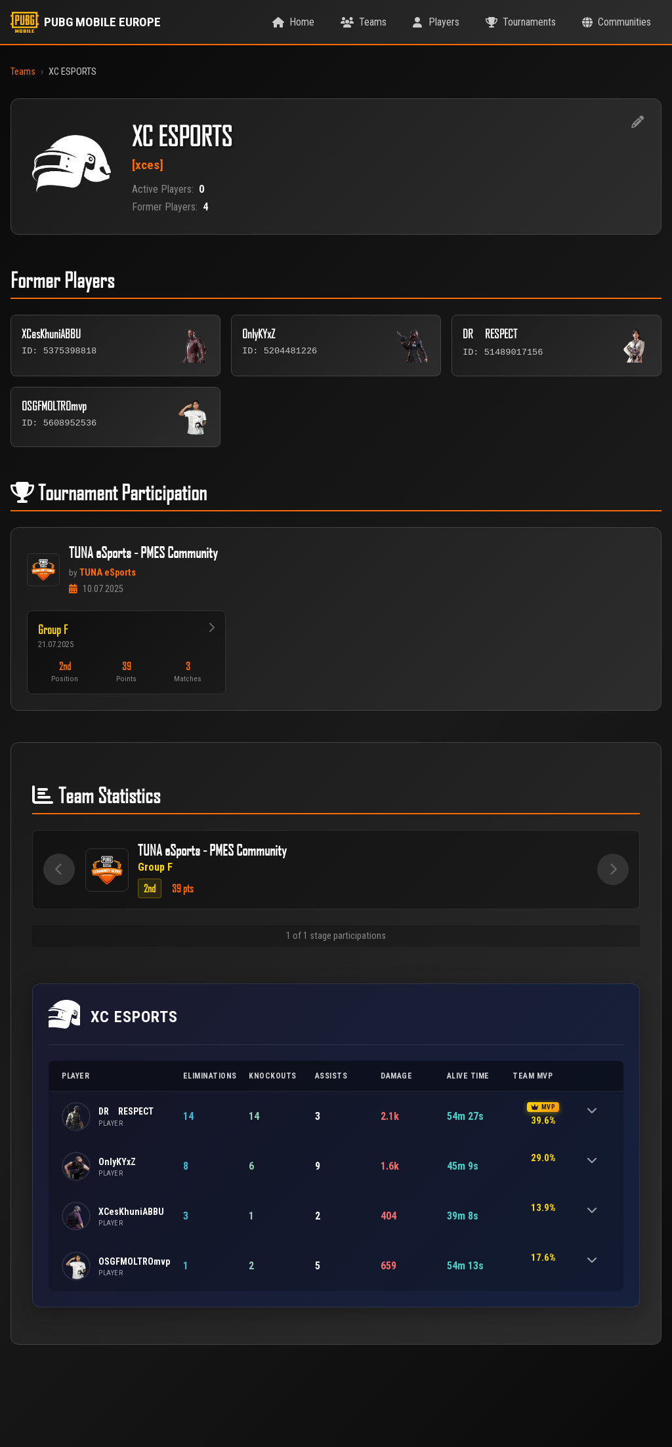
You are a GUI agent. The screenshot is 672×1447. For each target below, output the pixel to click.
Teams (22, 71)
